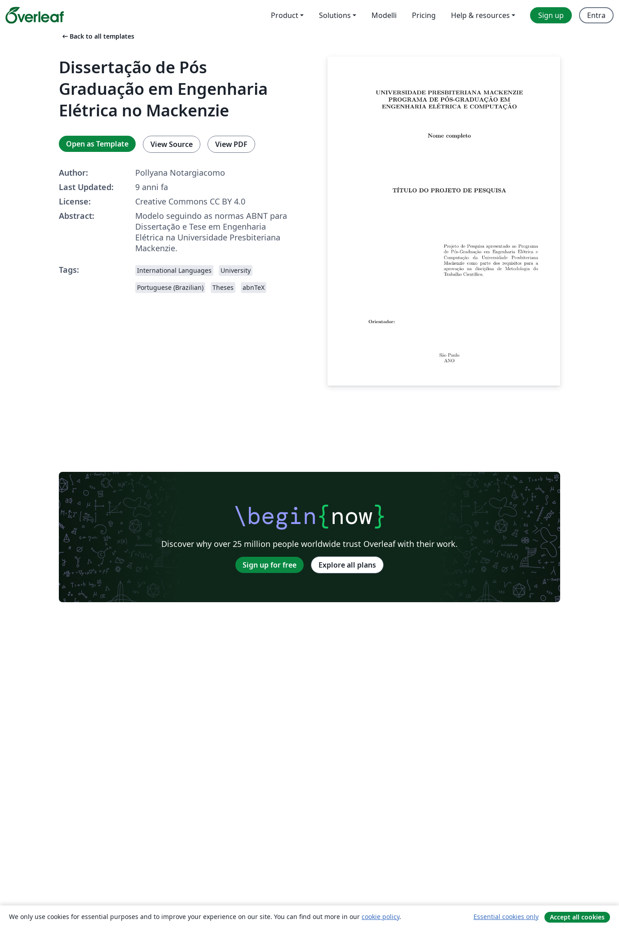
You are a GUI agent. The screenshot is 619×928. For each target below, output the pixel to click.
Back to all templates (97, 36)
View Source (171, 144)
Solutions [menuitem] (335, 15)
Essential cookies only (506, 916)
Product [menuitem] (284, 15)
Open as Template (97, 144)
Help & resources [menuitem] (480, 15)
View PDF (231, 144)
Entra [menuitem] (596, 15)
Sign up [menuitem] (551, 15)
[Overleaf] (34, 15)
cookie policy (380, 916)
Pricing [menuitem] (424, 15)
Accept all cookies (577, 917)
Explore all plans (347, 565)
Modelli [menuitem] (384, 15)
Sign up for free (269, 565)
